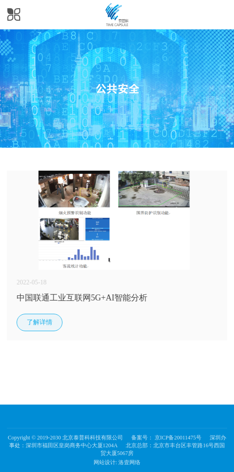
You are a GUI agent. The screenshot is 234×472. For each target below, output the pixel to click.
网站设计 (105, 462)
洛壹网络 (129, 462)
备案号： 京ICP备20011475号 (166, 437)
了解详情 (40, 322)
